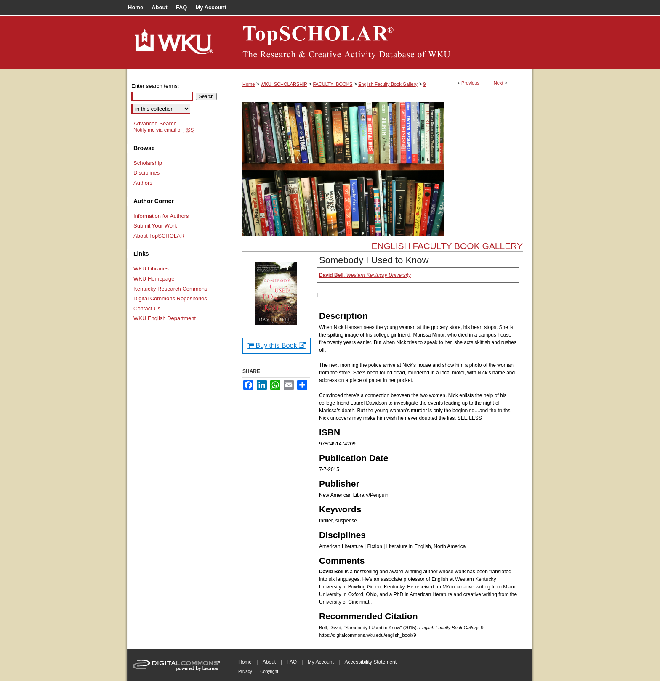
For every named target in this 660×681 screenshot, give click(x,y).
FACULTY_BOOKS (332, 84)
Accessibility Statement (371, 662)
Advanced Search (155, 123)
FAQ (292, 662)
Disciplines (146, 173)
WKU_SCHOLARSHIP (284, 84)
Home (248, 84)
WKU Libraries (151, 268)
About (269, 662)
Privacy (245, 671)
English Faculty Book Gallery (388, 84)
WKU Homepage (154, 279)
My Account (321, 662)
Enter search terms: (155, 86)
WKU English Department (164, 318)
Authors (142, 183)
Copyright (269, 671)
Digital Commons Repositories (170, 298)
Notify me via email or (163, 130)
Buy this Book (277, 345)
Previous (470, 82)
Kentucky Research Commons (170, 289)
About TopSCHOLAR (158, 236)
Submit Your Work (155, 226)
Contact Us (146, 308)
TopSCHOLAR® (380, 42)
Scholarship (147, 163)
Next (498, 82)
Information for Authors (161, 216)
